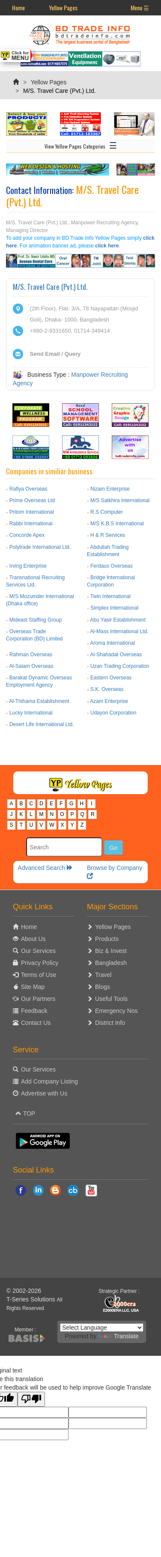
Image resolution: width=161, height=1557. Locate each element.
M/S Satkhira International (119, 500)
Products (107, 938)
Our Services (38, 950)
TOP (25, 1113)
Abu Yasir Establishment (118, 620)
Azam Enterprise (109, 701)
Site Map (33, 986)
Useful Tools (111, 998)
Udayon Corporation (113, 713)
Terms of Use (38, 974)
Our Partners (38, 998)
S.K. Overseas (106, 689)
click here (107, 246)
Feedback (34, 1010)
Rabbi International (31, 524)
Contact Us (36, 1022)
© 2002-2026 (23, 1290)
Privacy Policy (39, 962)
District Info (110, 1022)
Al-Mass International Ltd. (119, 631)
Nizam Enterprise (110, 489)
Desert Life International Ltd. (41, 724)
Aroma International (112, 643)
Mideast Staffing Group (35, 620)
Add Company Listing (49, 1081)
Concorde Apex (27, 535)
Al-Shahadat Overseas (116, 655)
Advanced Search (45, 867)
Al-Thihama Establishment (39, 701)
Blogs (102, 986)
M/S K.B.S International (117, 524)
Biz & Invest (111, 950)
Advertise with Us (44, 1093)
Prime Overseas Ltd (32, 500)
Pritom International (31, 512)
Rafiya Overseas (28, 489)
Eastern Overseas (110, 678)
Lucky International (31, 713)
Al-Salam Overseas (31, 666)
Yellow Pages (63, 7)
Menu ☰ (140, 7)
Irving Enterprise (28, 566)
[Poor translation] (31, 1399)
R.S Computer (106, 512)
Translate (118, 1336)
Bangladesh (111, 962)
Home (18, 7)
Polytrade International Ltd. (40, 547)
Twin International (110, 596)
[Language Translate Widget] (101, 1327)
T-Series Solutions (31, 1299)
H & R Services (107, 535)
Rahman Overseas (30, 655)
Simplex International (114, 608)
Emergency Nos (116, 1010)
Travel (103, 974)
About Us (33, 938)
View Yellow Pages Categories (81, 144)
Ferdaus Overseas (111, 566)
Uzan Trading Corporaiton (119, 666)
